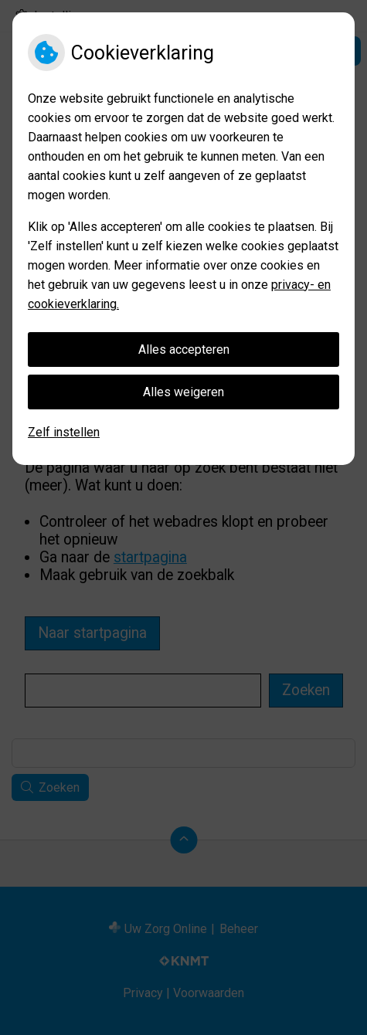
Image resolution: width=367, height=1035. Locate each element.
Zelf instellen (64, 432)
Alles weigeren (183, 392)
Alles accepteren (183, 349)
